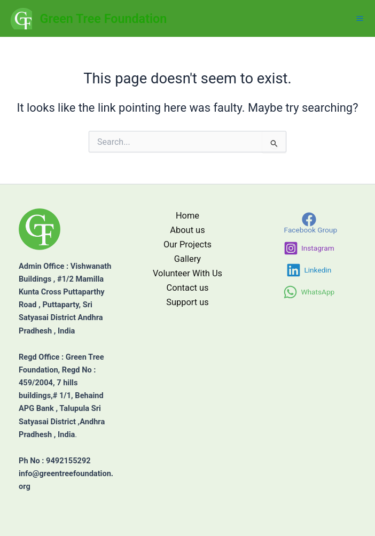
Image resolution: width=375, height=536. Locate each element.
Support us (187, 302)
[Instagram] (309, 248)
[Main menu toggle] (360, 18)
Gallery (187, 259)
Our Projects (187, 244)
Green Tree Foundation (103, 18)
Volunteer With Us (187, 273)
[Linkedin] (309, 270)
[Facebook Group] (308, 223)
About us (187, 230)
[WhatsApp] (308, 292)
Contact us (188, 288)
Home (187, 216)
